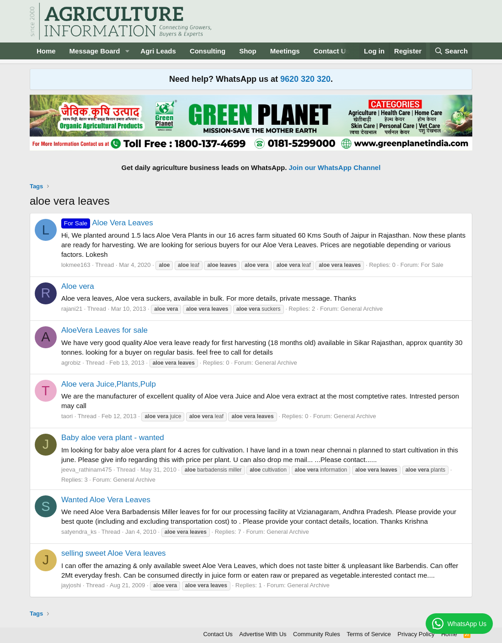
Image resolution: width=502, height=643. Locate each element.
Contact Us (332, 51)
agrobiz (71, 362)
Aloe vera (77, 286)
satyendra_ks (78, 531)
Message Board (94, 51)
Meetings (285, 51)
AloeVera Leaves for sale (104, 330)
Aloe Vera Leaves (107, 222)
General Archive (362, 308)
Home (46, 51)
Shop (247, 51)
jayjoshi (71, 585)
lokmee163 (76, 264)
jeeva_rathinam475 (86, 469)
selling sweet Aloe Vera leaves (113, 553)
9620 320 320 (305, 79)
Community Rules (316, 634)
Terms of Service (369, 634)
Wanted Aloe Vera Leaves (105, 499)
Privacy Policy (416, 634)
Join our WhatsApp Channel (335, 167)
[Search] (451, 51)
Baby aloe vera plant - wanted (112, 437)
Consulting (207, 51)
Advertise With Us (262, 634)
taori (67, 416)
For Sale (432, 264)
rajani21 (71, 308)
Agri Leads (158, 51)
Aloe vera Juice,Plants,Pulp (108, 384)
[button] (127, 51)
